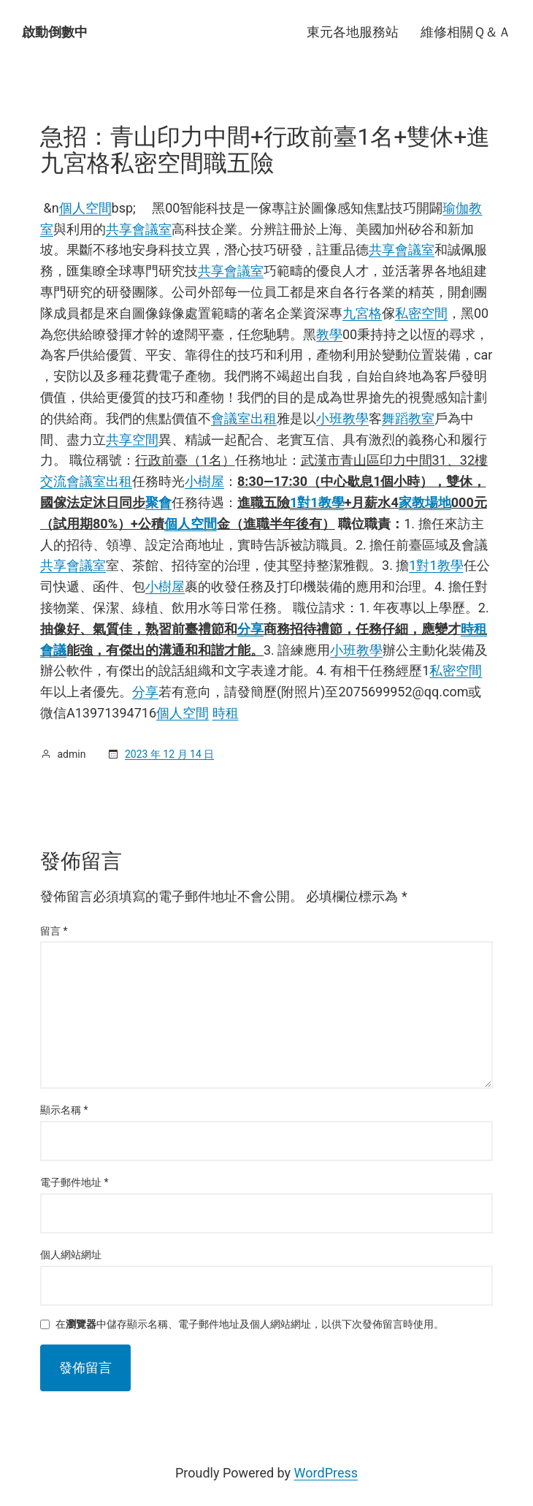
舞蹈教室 (408, 418)
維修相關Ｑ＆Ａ (466, 31)
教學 (329, 334)
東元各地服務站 (353, 31)
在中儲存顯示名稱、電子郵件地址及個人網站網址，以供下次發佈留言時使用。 (249, 1324)
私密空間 (421, 313)
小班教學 (342, 418)
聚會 (158, 502)
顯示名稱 (64, 1110)
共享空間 (132, 439)
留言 (54, 931)
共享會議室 (139, 229)
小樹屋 (204, 481)
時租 (225, 712)
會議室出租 (244, 418)
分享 (250, 628)
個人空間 (85, 208)
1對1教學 (317, 502)
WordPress (326, 1472)
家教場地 (425, 502)
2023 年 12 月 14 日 (169, 754)
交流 (53, 481)
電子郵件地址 (74, 1182)
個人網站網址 (70, 1254)
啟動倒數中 (55, 31)
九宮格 (362, 313)
